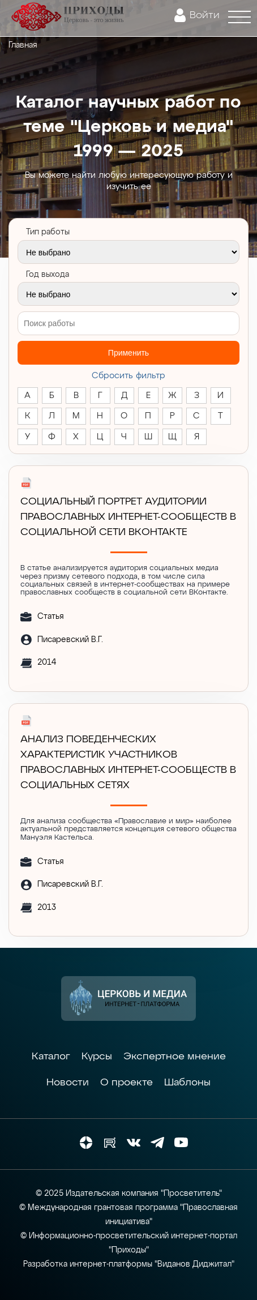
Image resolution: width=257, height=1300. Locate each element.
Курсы (97, 1056)
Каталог (51, 1056)
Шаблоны (187, 1082)
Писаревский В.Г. (70, 640)
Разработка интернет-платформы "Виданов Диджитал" (128, 1264)
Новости (67, 1082)
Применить (128, 352)
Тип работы (48, 232)
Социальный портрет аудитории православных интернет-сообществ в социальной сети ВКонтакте (128, 517)
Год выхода (47, 275)
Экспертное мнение (174, 1056)
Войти (205, 15)
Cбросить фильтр (128, 375)
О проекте (126, 1082)
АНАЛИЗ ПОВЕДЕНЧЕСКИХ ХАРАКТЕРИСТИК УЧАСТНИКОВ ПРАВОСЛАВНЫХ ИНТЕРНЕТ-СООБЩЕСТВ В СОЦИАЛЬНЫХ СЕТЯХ (128, 762)
